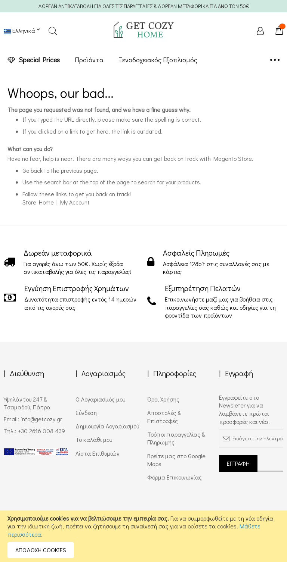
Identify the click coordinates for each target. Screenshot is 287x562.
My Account (75, 202)
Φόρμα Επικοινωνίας (174, 477)
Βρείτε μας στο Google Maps (176, 460)
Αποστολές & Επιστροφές (164, 417)
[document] (143, 536)
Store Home (38, 202)
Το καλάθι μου (93, 439)
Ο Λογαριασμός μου (100, 399)
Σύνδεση (86, 412)
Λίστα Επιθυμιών (97, 453)
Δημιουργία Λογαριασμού (107, 426)
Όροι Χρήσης (163, 399)
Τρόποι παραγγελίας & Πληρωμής (176, 438)
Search (52, 30)
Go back (32, 170)
